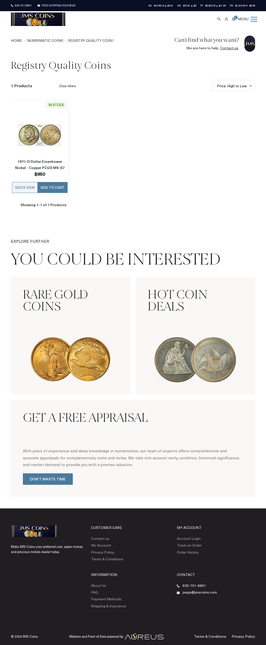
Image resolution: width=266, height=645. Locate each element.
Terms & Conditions (105, 556)
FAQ (94, 588)
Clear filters (67, 86)
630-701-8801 (23, 5)
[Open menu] (247, 19)
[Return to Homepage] (38, 19)
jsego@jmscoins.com (198, 588)
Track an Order (188, 543)
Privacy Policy (101, 550)
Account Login (187, 537)
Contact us (229, 47)
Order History (186, 550)
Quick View (25, 186)
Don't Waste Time (48, 478)
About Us (97, 582)
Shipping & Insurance (106, 601)
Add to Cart (52, 186)
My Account (99, 543)
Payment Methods (104, 595)
